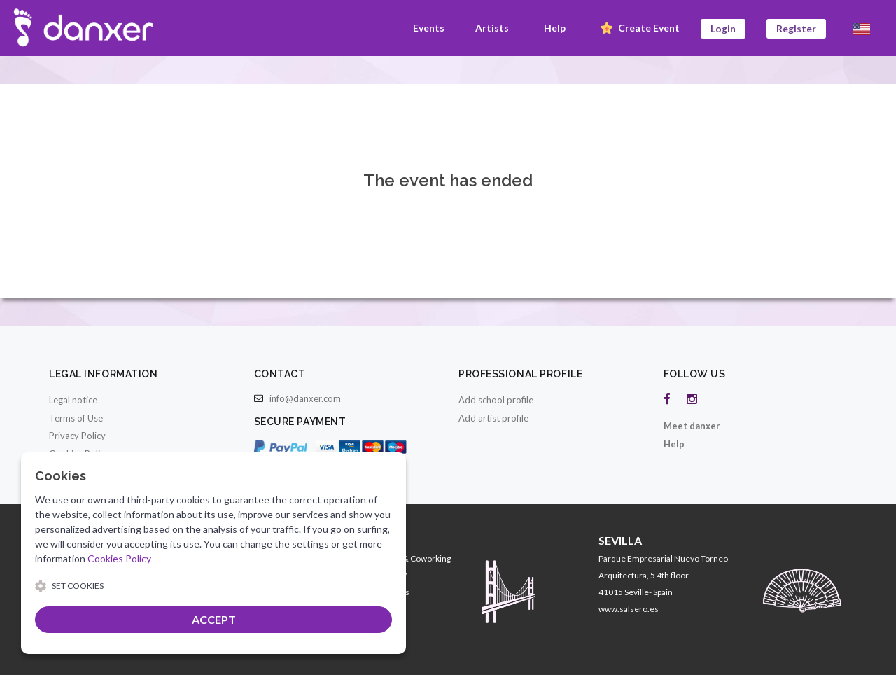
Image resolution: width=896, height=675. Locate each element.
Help (555, 28)
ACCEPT (214, 619)
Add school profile (495, 399)
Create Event (638, 28)
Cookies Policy (119, 558)
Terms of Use (76, 418)
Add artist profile (493, 418)
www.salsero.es (628, 609)
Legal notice (73, 399)
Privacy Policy (77, 435)
